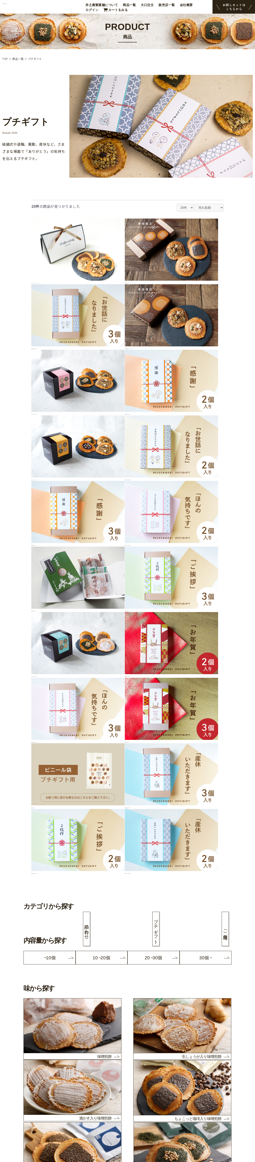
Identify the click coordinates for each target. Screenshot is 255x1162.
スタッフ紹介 (21, 1097)
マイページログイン (25, 1130)
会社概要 (186, 5)
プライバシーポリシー (27, 1119)
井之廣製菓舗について (101, 5)
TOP (5, 59)
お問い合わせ (21, 1124)
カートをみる (118, 10)
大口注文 (147, 5)
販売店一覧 (167, 5)
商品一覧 (129, 5)
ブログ (16, 1102)
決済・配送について (25, 1113)
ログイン (91, 10)
